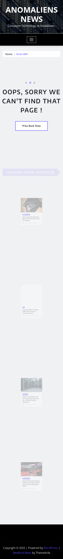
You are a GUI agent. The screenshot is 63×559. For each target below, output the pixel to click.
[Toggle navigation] (31, 39)
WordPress (51, 548)
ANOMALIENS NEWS (32, 14)
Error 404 (22, 54)
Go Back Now (31, 125)
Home (8, 54)
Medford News (22, 553)
